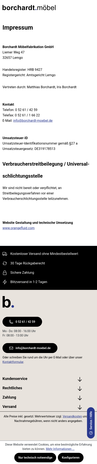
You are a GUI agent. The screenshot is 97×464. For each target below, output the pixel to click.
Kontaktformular (12, 362)
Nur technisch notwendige (35, 457)
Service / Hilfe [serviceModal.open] (91, 423)
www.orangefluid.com (18, 228)
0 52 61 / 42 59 (22, 322)
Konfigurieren (70, 457)
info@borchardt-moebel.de (33, 121)
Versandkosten (72, 416)
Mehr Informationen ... (60, 449)
